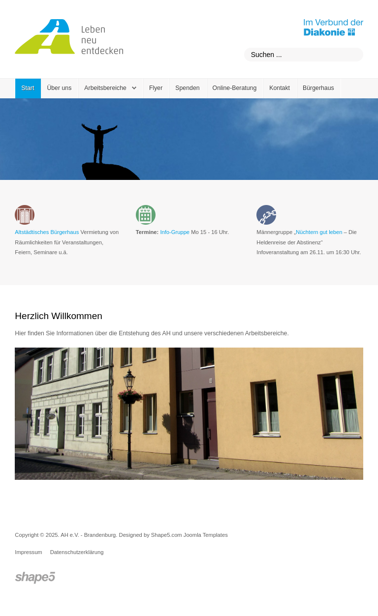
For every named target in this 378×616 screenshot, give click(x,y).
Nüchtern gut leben (319, 232)
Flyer (155, 88)
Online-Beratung (235, 88)
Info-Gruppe (174, 232)
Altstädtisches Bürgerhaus (47, 232)
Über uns (59, 88)
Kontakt (279, 88)
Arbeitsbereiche (105, 88)
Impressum (28, 552)
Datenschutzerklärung (77, 552)
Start (27, 88)
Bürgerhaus (318, 88)
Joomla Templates (206, 535)
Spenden (187, 88)
